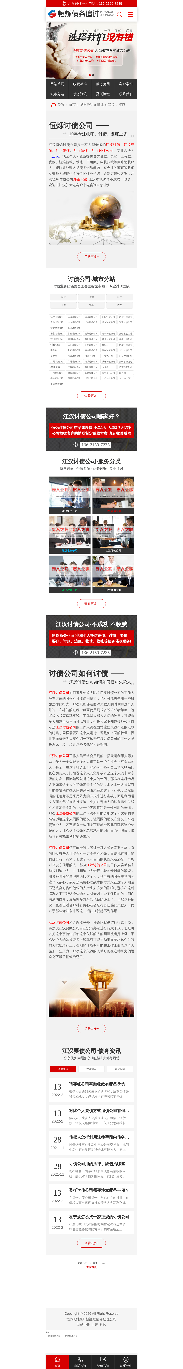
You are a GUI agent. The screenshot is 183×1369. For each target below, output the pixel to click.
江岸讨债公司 (56, 322)
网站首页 (57, 84)
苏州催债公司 (56, 344)
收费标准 (80, 84)
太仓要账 (106, 372)
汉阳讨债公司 (108, 322)
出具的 (122, 378)
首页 (72, 105)
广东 (120, 309)
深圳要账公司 (108, 378)
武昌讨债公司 (125, 322)
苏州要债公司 (91, 344)
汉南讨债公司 (91, 327)
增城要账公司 (74, 378)
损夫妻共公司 (56, 383)
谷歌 (102, 1340)
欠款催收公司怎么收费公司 (108, 384)
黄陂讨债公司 (56, 333)
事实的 (53, 355)
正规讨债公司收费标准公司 (56, 389)
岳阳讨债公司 (74, 361)
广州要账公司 (56, 378)
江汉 (122, 105)
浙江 (120, 298)
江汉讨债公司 (74, 322)
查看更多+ (91, 401)
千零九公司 (107, 361)
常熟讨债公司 (74, 338)
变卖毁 (53, 361)
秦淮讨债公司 (91, 355)
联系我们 (126, 94)
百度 (95, 1340)
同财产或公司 (74, 383)
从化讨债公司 (108, 366)
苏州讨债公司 (108, 344)
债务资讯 (80, 94)
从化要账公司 (91, 378)
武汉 (111, 105)
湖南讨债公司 (108, 355)
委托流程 (103, 94)
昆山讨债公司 (125, 344)
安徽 (91, 309)
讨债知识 (62, 1083)
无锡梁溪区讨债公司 (125, 339)
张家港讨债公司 (56, 339)
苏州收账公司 (74, 344)
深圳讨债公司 (108, 338)
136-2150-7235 (95, 449)
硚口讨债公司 (91, 322)
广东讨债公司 (125, 361)
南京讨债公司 (125, 350)
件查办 (105, 350)
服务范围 (103, 84)
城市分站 (57, 94)
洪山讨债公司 (74, 327)
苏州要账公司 (91, 372)
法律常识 (91, 1083)
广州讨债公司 (74, 366)
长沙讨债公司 (125, 355)
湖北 (100, 105)
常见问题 (120, 1083)
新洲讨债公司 (74, 333)
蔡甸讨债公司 (108, 327)
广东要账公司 (125, 372)
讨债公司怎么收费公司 (91, 384)
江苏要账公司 (74, 372)
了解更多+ (91, 256)
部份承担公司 (125, 366)
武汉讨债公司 (71, 1351)
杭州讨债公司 (91, 338)
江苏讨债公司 (74, 350)
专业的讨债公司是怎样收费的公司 (125, 384)
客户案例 (126, 84)
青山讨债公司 (56, 327)
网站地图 (83, 1340)
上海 (63, 309)
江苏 (91, 298)
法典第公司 (90, 361)
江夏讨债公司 (125, 327)
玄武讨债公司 (74, 355)
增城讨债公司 (91, 366)
